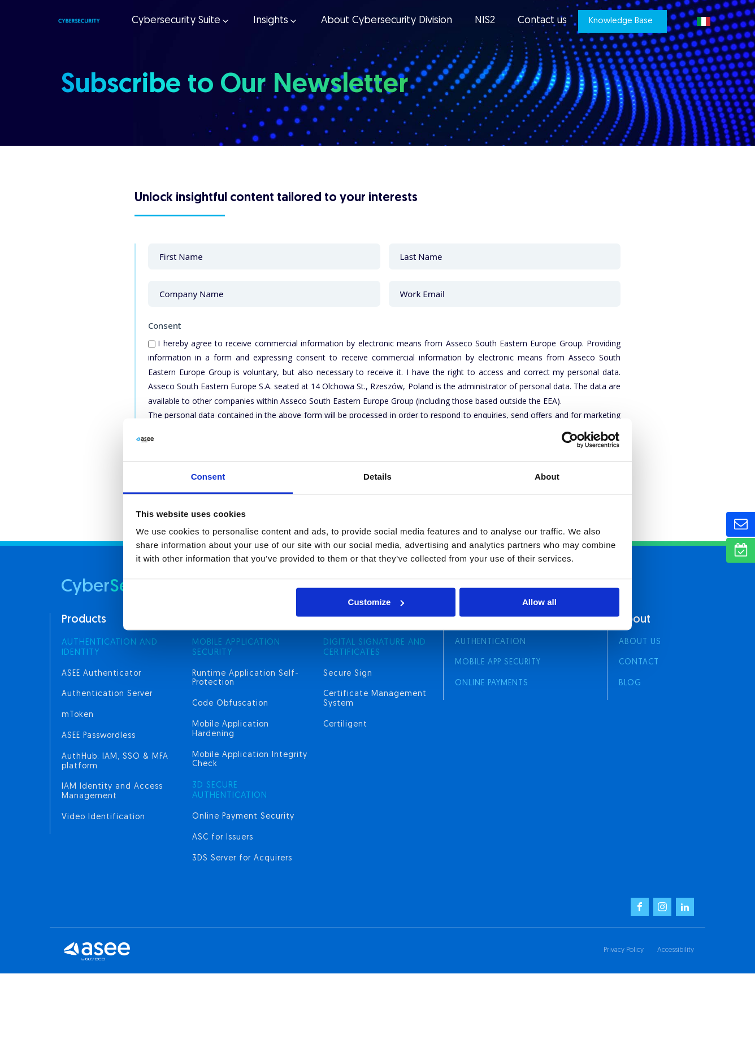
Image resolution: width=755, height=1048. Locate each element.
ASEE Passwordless (99, 736)
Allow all (539, 602)
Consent (164, 325)
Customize (376, 602)
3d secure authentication (229, 790)
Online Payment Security (243, 816)
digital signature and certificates (374, 647)
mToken (78, 715)
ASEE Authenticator (101, 673)
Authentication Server (107, 694)
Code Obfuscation (230, 703)
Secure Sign (347, 673)
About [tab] (547, 477)
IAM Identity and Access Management (112, 791)
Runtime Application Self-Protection (245, 678)
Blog (630, 683)
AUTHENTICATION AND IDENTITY (110, 647)
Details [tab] (377, 477)
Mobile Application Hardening (230, 729)
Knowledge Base (621, 21)
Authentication (490, 642)
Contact (639, 662)
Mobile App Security (498, 662)
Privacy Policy (624, 950)
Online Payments (491, 683)
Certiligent (345, 724)
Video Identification (103, 817)
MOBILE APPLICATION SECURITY (236, 647)
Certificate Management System (375, 699)
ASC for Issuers (222, 837)
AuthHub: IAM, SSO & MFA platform (115, 762)
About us (640, 642)
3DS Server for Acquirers (242, 858)
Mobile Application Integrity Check (249, 760)
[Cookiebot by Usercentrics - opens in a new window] (569, 439)
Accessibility (675, 950)
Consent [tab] (208, 477)
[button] (179, 21)
